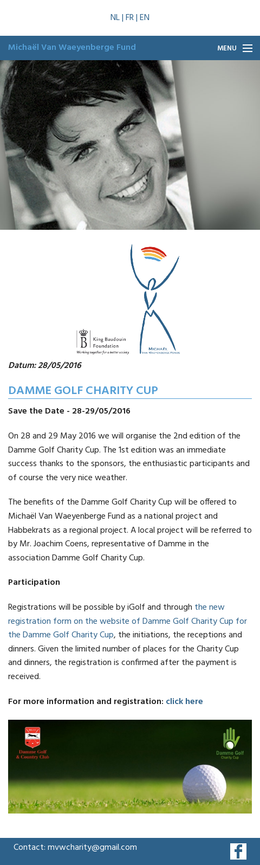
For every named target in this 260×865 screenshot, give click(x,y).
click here (184, 702)
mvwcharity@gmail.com (92, 848)
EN (145, 18)
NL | (118, 18)
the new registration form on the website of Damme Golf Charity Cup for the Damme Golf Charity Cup (127, 621)
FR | (133, 18)
